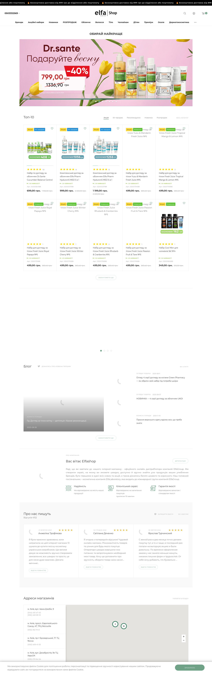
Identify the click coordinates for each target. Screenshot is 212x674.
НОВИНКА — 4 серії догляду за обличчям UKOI (159, 398)
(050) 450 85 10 (34, 615)
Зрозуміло (190, 668)
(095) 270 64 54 (34, 659)
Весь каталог (182, 118)
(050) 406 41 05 (34, 644)
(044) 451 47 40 (34, 612)
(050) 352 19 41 (34, 630)
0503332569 (11, 13)
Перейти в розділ (180, 598)
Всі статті (184, 367)
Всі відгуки (183, 514)
